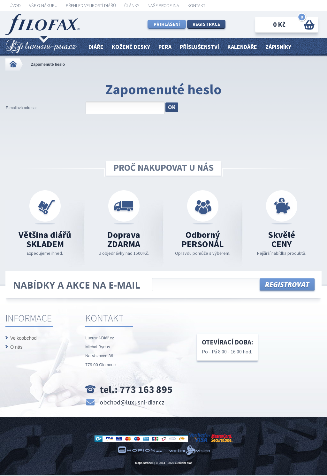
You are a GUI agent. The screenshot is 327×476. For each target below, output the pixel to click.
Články (131, 5)
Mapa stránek (144, 463)
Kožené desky (131, 46)
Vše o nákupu (43, 5)
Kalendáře (242, 46)
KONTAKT (196, 5)
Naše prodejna (163, 5)
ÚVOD (15, 5)
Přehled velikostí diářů (91, 5)
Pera (164, 46)
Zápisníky (278, 46)
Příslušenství (199, 46)
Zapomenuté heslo (48, 64)
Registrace (206, 24)
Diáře (95, 46)
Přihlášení (167, 24)
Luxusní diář (183, 463)
